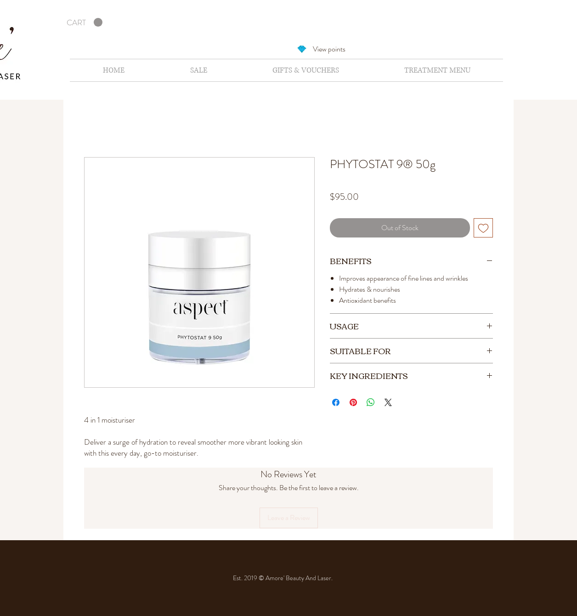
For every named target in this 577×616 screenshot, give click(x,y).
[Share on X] (388, 402)
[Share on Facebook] (335, 402)
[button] (84, 22)
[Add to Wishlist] (483, 227)
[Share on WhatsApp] (370, 402)
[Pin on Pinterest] (353, 402)
